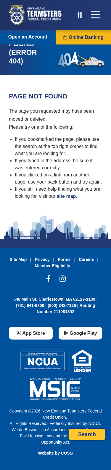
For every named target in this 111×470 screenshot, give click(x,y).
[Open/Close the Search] (79, 15)
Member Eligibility (52, 265)
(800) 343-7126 (62, 305)
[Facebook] (48, 280)
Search (87, 434)
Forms (64, 259)
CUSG (67, 453)
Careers (86, 259)
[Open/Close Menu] (95, 15)
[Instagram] (62, 280)
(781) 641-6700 (30, 305)
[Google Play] (80, 333)
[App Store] (31, 333)
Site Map (18, 259)
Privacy (42, 259)
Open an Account (27, 36)
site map (66, 196)
